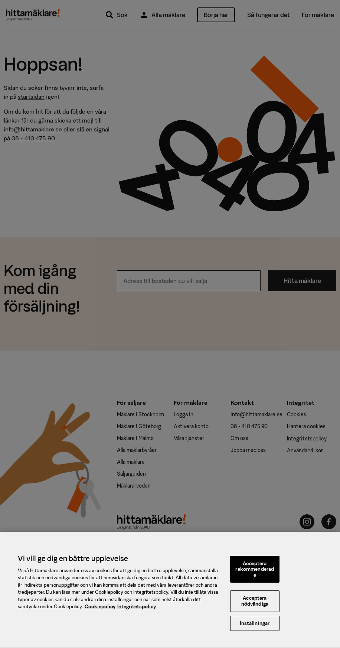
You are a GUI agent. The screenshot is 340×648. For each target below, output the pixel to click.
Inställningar (254, 628)
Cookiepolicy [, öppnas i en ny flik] (100, 611)
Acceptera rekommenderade (254, 574)
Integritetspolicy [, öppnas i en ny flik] (136, 611)
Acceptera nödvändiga (254, 606)
